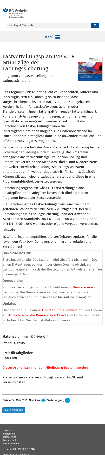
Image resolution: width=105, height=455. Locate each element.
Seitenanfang (55, 400)
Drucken (34, 400)
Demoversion (83, 287)
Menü (52, 37)
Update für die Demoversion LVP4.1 (39, 315)
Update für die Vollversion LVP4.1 (67, 310)
